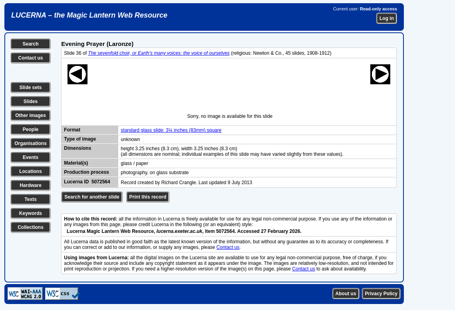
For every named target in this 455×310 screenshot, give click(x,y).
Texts (30, 199)
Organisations (30, 143)
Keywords (30, 213)
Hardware (31, 185)
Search (30, 44)
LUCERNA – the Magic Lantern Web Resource (89, 15)
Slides (31, 101)
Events (30, 157)
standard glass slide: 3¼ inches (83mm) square (171, 130)
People (30, 129)
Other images (30, 115)
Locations (30, 171)
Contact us (30, 58)
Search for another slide (91, 197)
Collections (31, 227)
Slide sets (30, 87)
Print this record (148, 197)
